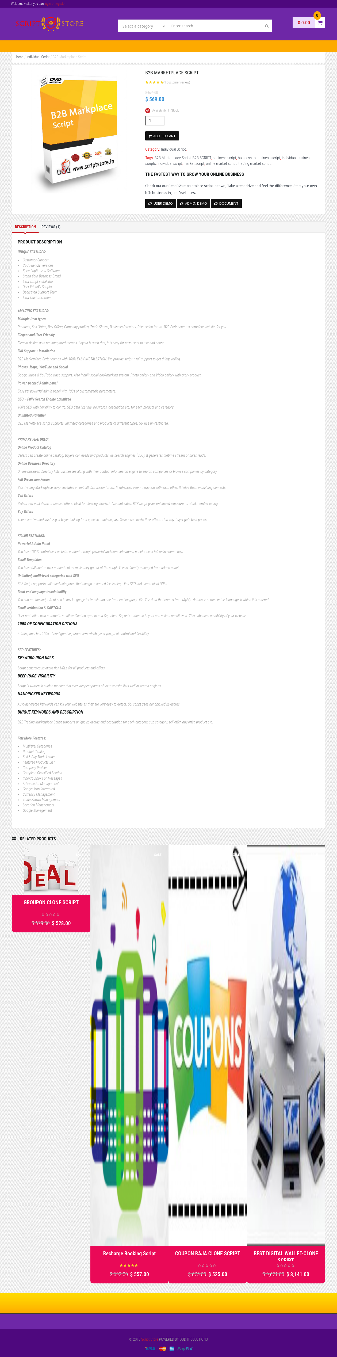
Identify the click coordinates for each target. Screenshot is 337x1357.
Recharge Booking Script (129, 1253)
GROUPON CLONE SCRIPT (51, 902)
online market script (221, 163)
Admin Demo (193, 203)
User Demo (160, 203)
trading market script (254, 163)
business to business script (259, 157)
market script (194, 163)
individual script (170, 163)
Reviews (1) (50, 227)
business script (224, 157)
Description (25, 227)
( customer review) (176, 82)
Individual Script (38, 57)
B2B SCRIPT (202, 157)
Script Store (149, 1339)
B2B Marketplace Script (173, 157)
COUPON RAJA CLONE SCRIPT (207, 1253)
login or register (55, 4)
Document (226, 203)
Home (19, 57)
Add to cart (162, 136)
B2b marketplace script (195, 185)
